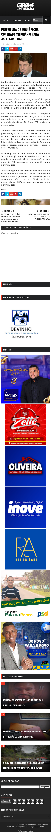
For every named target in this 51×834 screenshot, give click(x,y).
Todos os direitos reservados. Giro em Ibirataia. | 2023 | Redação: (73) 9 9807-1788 (27, 827)
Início (5, 20)
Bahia (27, 20)
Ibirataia (17, 20)
